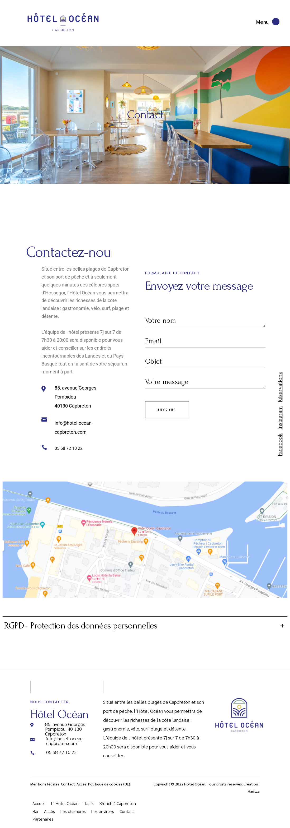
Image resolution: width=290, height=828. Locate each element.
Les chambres (73, 815)
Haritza (254, 795)
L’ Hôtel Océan (65, 807)
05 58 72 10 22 (69, 448)
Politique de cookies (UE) (109, 787)
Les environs (102, 815)
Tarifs (89, 807)
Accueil (39, 807)
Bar (35, 815)
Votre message (205, 382)
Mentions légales (45, 787)
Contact (68, 787)
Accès (82, 787)
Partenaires (42, 823)
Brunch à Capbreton (117, 807)
